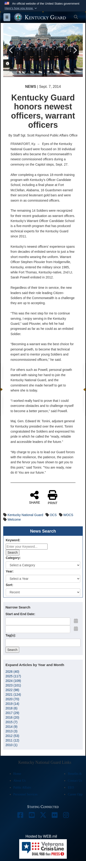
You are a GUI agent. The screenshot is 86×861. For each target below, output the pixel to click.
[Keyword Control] (27, 547)
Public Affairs (22, 787)
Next (74, 50)
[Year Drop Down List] (43, 579)
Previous (11, 50)
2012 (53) (12, 735)
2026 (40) (12, 671)
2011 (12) (12, 740)
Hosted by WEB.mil (41, 836)
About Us (19, 780)
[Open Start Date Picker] (76, 621)
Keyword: (13, 540)
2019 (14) (12, 703)
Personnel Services (25, 794)
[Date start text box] (37, 621)
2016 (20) (12, 717)
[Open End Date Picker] (76, 629)
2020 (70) (12, 699)
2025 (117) (13, 676)
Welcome (14, 519)
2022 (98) (12, 690)
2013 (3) (11, 731)
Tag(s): (10, 635)
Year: (9, 571)
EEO (71, 787)
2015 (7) (11, 722)
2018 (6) (11, 708)
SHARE (34, 497)
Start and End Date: (20, 614)
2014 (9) (11, 726)
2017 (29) (12, 712)
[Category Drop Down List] (43, 565)
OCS (53, 515)
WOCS (68, 515)
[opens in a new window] (20, 816)
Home (17, 773)
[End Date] (37, 629)
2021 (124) (13, 694)
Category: (13, 558)
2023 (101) (13, 685)
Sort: (9, 585)
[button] (21, 8)
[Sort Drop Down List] (43, 592)
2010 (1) (11, 745)
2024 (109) (13, 680)
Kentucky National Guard (25, 515)
